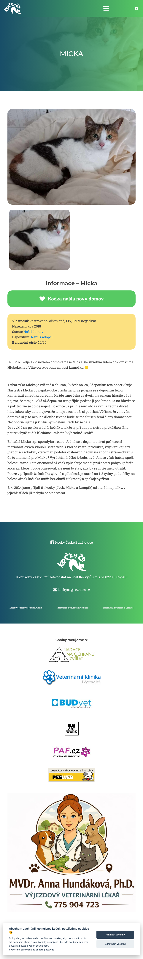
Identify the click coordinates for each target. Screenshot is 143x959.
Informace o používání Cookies (72, 607)
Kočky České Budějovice (74, 542)
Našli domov (33, 331)
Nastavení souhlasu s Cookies (118, 607)
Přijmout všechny (115, 934)
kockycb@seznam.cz (74, 589)
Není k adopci (42, 337)
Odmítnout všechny (115, 944)
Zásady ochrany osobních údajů (25, 607)
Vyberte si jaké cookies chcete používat (31, 949)
